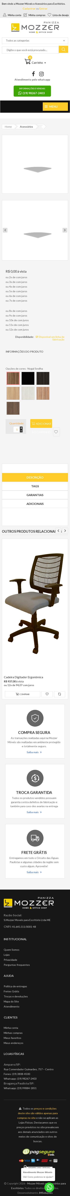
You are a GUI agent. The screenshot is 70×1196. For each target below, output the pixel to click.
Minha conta (12, 15)
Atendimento (11, 1006)
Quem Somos (11, 949)
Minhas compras (13, 1032)
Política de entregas (15, 986)
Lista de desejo (58, 15)
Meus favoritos (12, 1037)
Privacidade (10, 959)
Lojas (7, 954)
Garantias (35, 495)
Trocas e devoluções (16, 996)
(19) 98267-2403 (27, 1078)
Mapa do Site (11, 1001)
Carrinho (35, 62)
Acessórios (26, 126)
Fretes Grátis (11, 991)
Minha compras (34, 15)
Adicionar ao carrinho (41, 424)
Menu (51, 106)
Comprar (22, 694)
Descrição (35, 477)
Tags (35, 486)
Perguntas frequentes (17, 964)
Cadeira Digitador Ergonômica (23, 677)
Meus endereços (13, 1042)
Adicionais (35, 503)
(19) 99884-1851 (27, 1088)
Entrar (43, 8)
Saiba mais (34, 752)
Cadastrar (29, 8)
